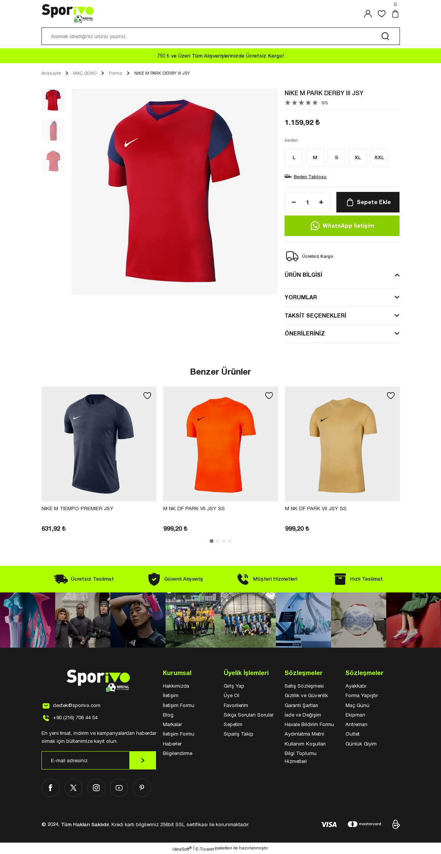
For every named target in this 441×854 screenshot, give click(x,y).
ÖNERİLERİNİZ (305, 333)
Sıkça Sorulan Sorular (249, 715)
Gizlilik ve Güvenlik (306, 695)
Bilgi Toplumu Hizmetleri (301, 757)
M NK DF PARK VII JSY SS (194, 508)
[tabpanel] (99, 459)
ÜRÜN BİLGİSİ (303, 274)
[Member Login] (368, 13)
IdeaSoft (182, 848)
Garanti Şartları (301, 705)
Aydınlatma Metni (304, 734)
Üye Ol (231, 695)
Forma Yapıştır (361, 695)
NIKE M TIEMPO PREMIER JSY (77, 508)
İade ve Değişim (303, 715)
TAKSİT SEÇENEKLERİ (315, 315)
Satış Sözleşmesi (304, 686)
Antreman (356, 724)
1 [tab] (211, 541)
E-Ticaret (205, 848)
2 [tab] (218, 541)
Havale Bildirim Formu (309, 724)
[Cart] (395, 13)
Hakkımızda (176, 686)
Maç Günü (357, 705)
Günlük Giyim (361, 744)
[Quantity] (307, 202)
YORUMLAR (301, 297)
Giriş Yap (234, 686)
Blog (168, 715)
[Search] (220, 36)
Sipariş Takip (238, 734)
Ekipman (355, 715)
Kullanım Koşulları (305, 744)
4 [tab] (230, 541)
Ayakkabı (355, 686)
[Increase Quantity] (323, 202)
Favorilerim (236, 705)
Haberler (172, 744)
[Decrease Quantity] (291, 202)
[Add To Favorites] (147, 395)
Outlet (352, 734)
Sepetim (233, 724)
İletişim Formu (178, 705)
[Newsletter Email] (98, 760)
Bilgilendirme (177, 753)
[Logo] (67, 13)
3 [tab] (224, 541)
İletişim (170, 695)
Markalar (172, 724)
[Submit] (142, 760)
